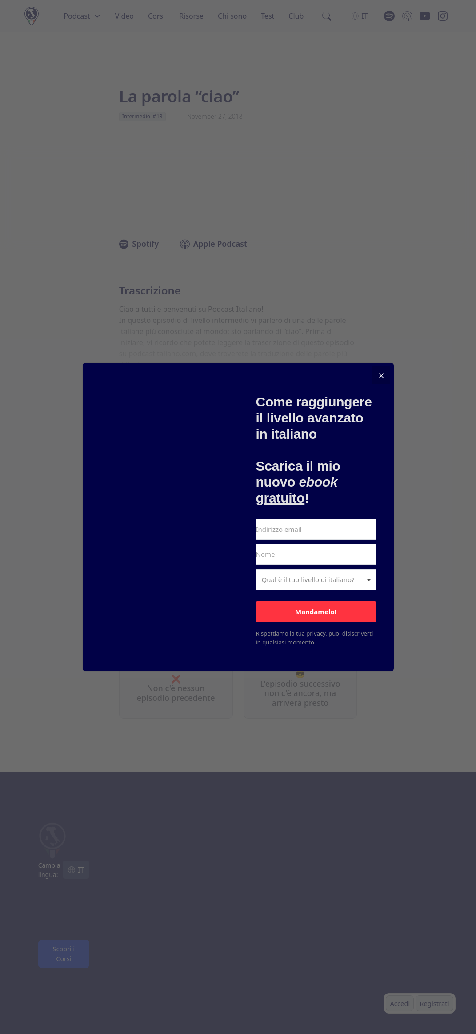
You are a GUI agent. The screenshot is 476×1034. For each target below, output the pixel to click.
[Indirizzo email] (316, 529)
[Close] (381, 375)
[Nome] (316, 554)
